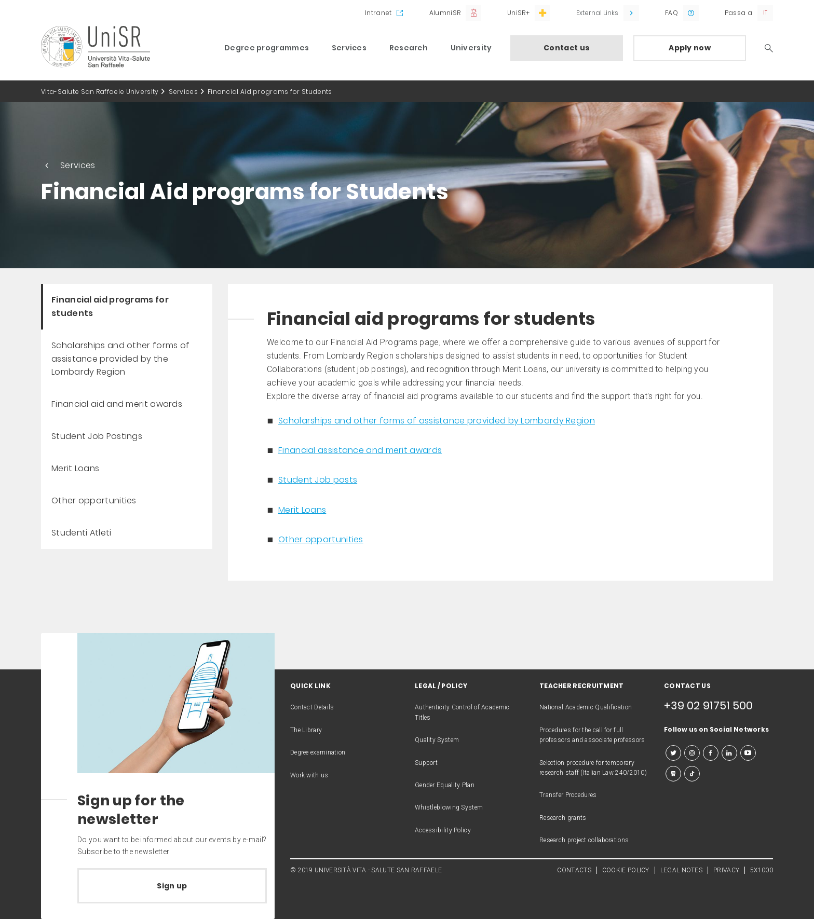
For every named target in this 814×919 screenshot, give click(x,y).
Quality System (437, 740)
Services (349, 48)
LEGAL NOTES (681, 870)
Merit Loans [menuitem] (75, 468)
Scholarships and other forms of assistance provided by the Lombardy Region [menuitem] (120, 358)
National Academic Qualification (585, 707)
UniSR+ (518, 12)
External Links (597, 12)
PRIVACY (726, 870)
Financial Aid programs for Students (270, 91)
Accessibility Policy (443, 830)
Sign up (172, 886)
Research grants (563, 817)
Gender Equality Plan (444, 785)
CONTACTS (574, 870)
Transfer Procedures (568, 795)
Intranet (378, 12)
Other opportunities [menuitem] (94, 500)
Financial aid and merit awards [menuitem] (116, 404)
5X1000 (761, 870)
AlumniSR (444, 12)
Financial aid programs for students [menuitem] (110, 306)
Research (408, 48)
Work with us (309, 775)
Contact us (567, 48)
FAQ (671, 12)
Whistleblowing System (449, 807)
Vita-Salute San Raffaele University (100, 91)
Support (426, 762)
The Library (306, 730)
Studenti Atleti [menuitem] (81, 533)
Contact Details (312, 707)
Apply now (690, 48)
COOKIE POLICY (625, 870)
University (471, 48)
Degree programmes (266, 48)
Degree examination (317, 752)
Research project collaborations (584, 840)
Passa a (738, 12)
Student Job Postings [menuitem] (96, 436)
